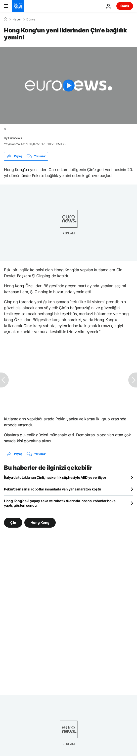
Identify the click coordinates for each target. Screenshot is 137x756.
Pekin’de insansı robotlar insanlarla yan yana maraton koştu (52, 489)
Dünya (31, 19)
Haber (16, 19)
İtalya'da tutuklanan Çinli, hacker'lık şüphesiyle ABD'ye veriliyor (55, 477)
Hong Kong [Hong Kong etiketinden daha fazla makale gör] (40, 522)
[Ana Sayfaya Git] (18, 6)
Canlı (124, 6)
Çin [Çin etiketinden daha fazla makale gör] (13, 522)
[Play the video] (68, 85)
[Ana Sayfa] (5, 19)
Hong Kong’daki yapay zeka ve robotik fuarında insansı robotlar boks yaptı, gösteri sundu (59, 503)
